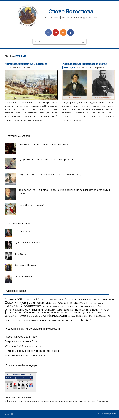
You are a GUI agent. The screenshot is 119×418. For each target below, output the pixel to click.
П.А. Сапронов (96, 67)
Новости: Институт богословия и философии (33, 328)
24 (27, 386)
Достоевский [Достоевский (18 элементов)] (79, 299)
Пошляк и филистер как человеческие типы (43, 144)
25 (31, 386)
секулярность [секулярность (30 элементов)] (85, 315)
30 (23, 388)
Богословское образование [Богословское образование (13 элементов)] (52, 299)
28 (15, 388)
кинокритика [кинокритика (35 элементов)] (27, 309)
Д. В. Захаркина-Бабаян (28, 242)
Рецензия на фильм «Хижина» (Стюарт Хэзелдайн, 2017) (50, 174)
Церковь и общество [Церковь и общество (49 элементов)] (23, 306)
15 (19, 384)
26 (7, 388)
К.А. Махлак (23, 67)
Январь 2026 (19, 375)
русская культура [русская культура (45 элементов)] (19, 315)
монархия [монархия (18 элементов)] (93, 310)
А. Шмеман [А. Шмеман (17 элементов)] (10, 299)
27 (11, 388)
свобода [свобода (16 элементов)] (71, 316)
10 (27, 382)
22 (19, 386)
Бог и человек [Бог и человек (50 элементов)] (28, 299)
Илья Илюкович (24, 276)
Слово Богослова (70, 11)
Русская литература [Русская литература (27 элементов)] (71, 302)
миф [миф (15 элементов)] (86, 310)
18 (31, 384)
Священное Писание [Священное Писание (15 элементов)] (95, 303)
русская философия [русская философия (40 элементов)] (51, 315)
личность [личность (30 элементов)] (44, 309)
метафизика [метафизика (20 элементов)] (66, 309)
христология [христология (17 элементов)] (67, 320)
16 (23, 384)
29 (19, 388)
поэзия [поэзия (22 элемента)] (77, 312)
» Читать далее (33, 120)
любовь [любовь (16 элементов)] (55, 310)
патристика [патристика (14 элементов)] (59, 312)
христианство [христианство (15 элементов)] (53, 320)
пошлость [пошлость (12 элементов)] (68, 312)
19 (7, 386)
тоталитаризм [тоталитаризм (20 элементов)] (23, 320)
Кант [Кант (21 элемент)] (111, 299)
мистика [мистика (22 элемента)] (79, 309)
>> (29, 374)
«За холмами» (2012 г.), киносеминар (25, 355)
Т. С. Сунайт (21, 254)
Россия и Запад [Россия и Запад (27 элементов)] (45, 302)
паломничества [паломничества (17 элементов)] (45, 312)
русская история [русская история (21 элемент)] (91, 312)
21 (15, 386)
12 (7, 384)
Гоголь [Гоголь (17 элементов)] (67, 299)
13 (11, 384)
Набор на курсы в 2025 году (21, 336)
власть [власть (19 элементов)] (91, 306)
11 (31, 382)
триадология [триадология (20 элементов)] (38, 320)
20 (11, 386)
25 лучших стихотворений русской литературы (46, 159)
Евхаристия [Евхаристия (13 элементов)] (92, 299)
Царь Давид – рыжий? (31, 205)
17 (27, 384)
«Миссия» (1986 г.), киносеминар (23, 346)
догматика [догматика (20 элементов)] (11, 309)
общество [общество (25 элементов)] (29, 312)
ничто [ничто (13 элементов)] (20, 312)
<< (8, 374)
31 (27, 388)
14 (15, 384)
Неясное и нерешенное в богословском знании (32, 350)
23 (23, 386)
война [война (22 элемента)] (98, 306)
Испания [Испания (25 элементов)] (102, 299)
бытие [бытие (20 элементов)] (83, 306)
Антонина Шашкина (26, 265)
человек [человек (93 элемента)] (83, 319)
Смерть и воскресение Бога (21, 341)
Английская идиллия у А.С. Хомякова (26, 64)
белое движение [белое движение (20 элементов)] (69, 306)
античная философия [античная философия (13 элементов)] (50, 307)
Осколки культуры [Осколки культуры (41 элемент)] (20, 303)
